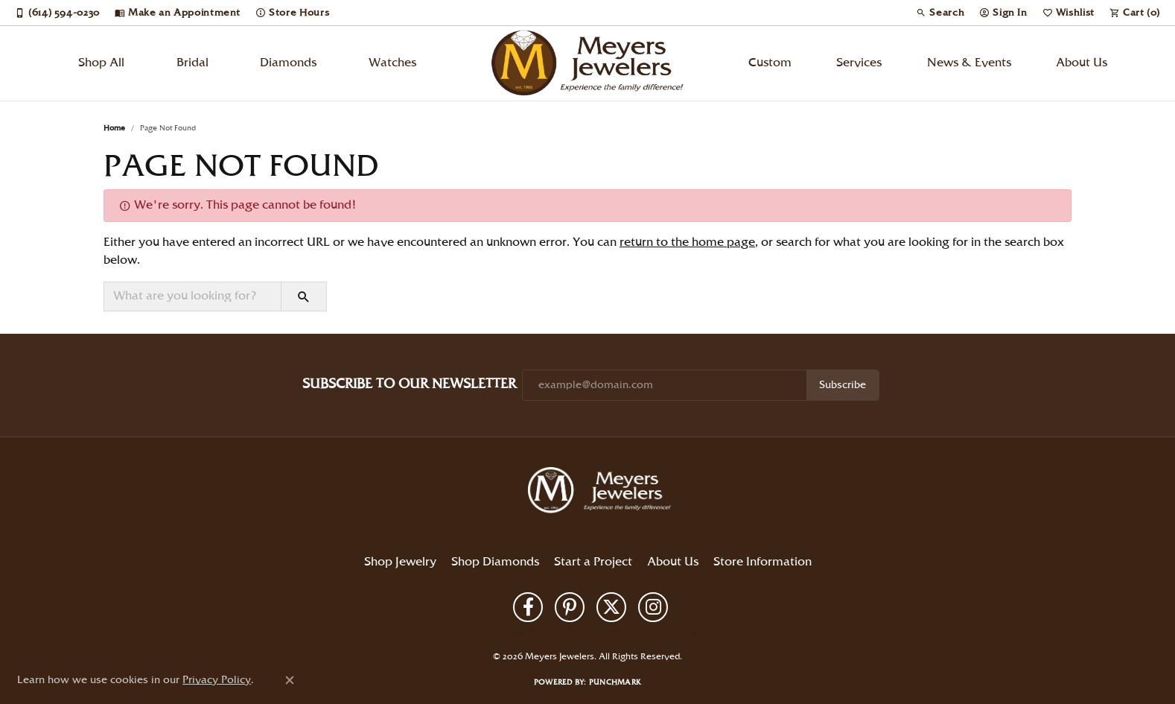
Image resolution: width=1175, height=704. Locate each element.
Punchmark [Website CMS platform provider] (615, 682)
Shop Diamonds (495, 562)
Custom (770, 63)
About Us (1081, 63)
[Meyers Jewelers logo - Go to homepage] (587, 63)
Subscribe (842, 385)
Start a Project (593, 562)
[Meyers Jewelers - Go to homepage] (602, 492)
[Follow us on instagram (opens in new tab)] (653, 607)
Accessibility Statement (693, 631)
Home (114, 128)
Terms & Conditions (602, 631)
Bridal (192, 63)
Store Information (762, 562)
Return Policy (465, 631)
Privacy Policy (527, 631)
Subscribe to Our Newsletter (409, 384)
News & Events (969, 63)
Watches (392, 63)
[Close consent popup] (289, 680)
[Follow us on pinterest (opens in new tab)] (570, 607)
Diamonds (288, 63)
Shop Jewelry (400, 562)
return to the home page (687, 242)
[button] (940, 12)
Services (859, 63)
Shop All (101, 63)
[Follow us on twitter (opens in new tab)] (611, 607)
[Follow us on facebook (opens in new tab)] (528, 607)
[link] (57, 12)
